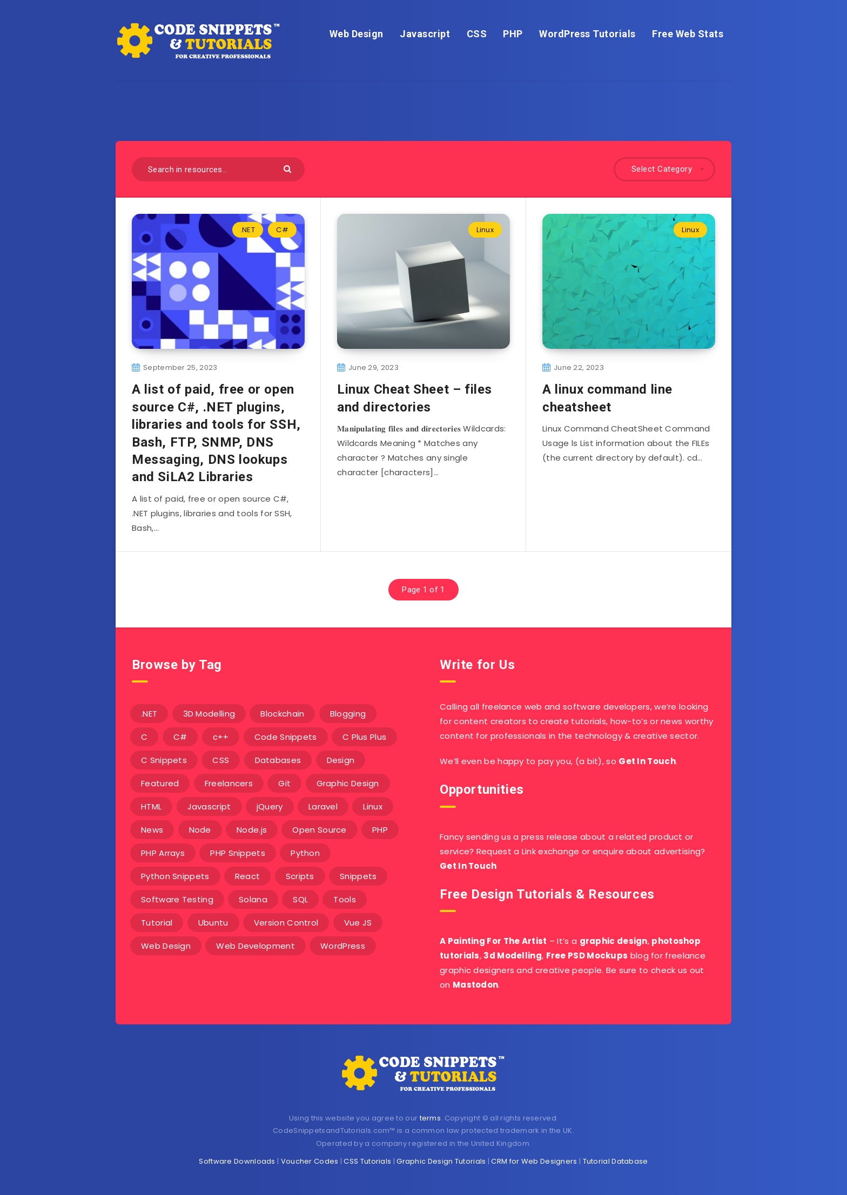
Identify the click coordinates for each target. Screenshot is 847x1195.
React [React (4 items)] (247, 876)
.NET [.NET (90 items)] (149, 713)
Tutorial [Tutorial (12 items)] (156, 922)
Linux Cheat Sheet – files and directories (414, 398)
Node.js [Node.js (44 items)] (252, 829)
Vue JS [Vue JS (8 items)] (358, 922)
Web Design (357, 33)
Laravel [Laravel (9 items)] (323, 806)
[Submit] (289, 168)
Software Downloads (237, 1161)
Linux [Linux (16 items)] (372, 806)
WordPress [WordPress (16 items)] (342, 945)
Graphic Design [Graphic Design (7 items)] (348, 783)
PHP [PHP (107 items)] (380, 829)
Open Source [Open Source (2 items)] (319, 829)
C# (282, 230)
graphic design (614, 941)
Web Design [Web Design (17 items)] (166, 945)
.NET (247, 230)
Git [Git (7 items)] (284, 783)
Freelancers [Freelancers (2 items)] (229, 783)
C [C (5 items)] (144, 736)
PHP (513, 33)
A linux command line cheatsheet (607, 398)
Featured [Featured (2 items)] (160, 783)
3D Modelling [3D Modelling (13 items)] (209, 713)
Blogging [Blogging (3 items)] (348, 713)
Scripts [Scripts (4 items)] (300, 876)
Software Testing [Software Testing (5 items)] (177, 899)
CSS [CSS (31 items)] (220, 760)
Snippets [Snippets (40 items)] (358, 876)
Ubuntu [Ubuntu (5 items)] (213, 922)
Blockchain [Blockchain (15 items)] (282, 713)
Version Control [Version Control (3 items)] (286, 922)
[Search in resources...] (218, 169)
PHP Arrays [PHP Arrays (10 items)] (163, 853)
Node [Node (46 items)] (200, 829)
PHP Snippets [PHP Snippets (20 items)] (237, 853)
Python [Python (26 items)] (305, 853)
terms (430, 1118)
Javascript (425, 33)
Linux (485, 230)
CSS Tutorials (367, 1161)
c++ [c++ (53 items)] (221, 736)
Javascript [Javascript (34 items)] (209, 806)
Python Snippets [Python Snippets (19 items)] (175, 876)
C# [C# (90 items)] (180, 736)
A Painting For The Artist (493, 941)
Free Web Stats (687, 33)
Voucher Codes (310, 1161)
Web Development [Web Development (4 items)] (255, 945)
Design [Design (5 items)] (341, 760)
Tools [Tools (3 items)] (344, 899)
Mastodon (475, 984)
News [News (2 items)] (152, 829)
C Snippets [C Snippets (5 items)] (164, 760)
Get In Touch (647, 761)
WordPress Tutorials (587, 33)
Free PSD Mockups (587, 955)
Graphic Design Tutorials (441, 1161)
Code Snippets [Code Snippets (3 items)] (285, 736)
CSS (477, 33)
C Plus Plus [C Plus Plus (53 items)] (364, 736)
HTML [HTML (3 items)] (151, 806)
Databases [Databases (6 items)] (278, 760)
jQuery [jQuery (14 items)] (270, 806)
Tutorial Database (615, 1161)
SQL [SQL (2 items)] (300, 899)
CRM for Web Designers (534, 1161)
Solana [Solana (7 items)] (253, 899)
